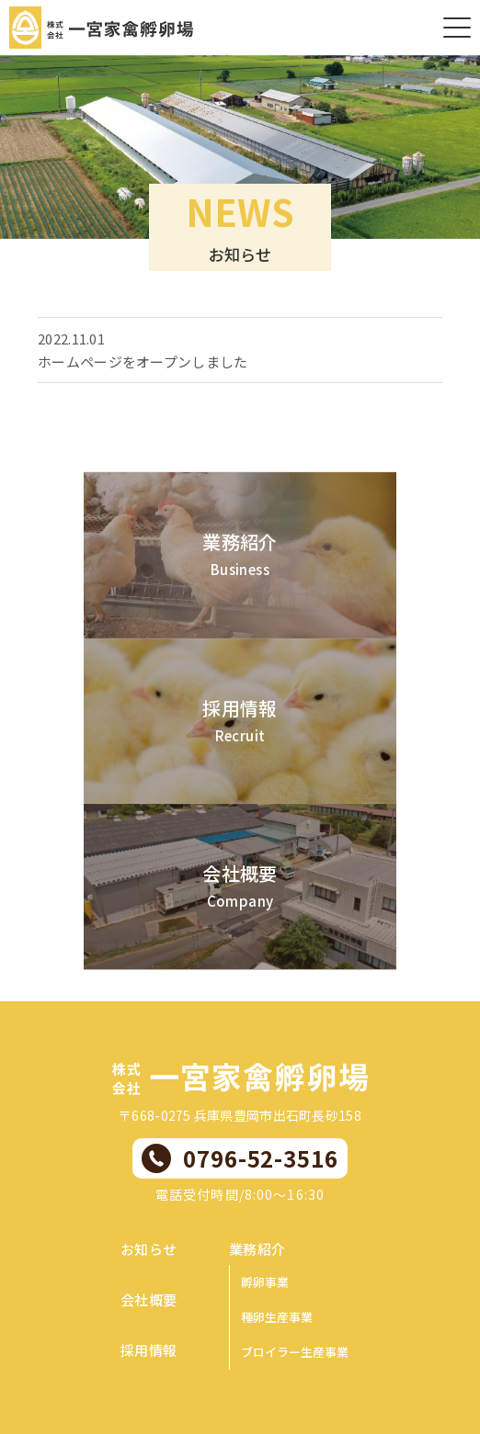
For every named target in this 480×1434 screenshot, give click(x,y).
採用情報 (148, 1350)
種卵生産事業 (277, 1317)
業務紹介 (257, 1249)
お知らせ (148, 1249)
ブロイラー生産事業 (295, 1352)
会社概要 (148, 1299)
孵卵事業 (265, 1282)
